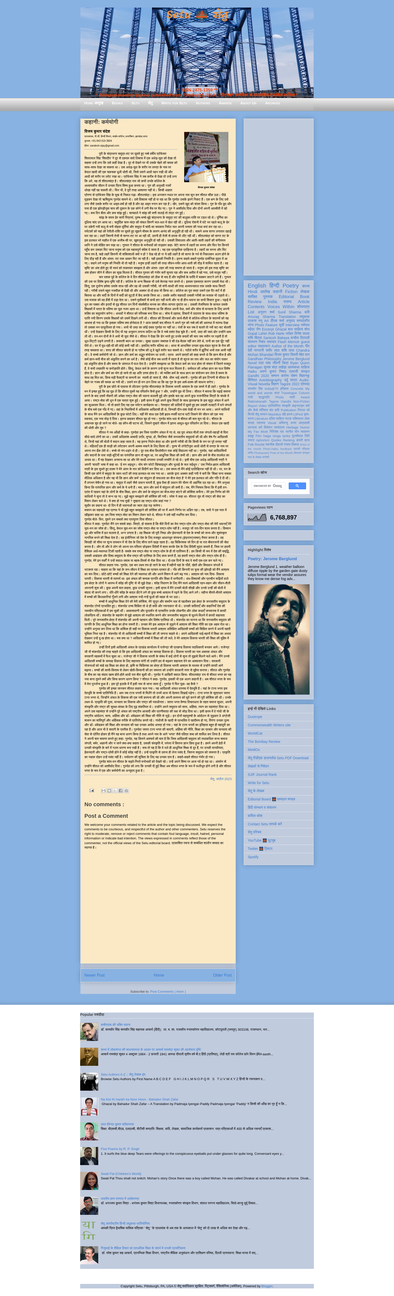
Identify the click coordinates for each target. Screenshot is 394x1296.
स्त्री (292, 397)
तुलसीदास (297, 436)
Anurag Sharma (261, 317)
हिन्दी (274, 285)
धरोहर (289, 333)
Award (305, 397)
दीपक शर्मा (277, 321)
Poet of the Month (281, 452)
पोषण (294, 376)
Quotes (276, 440)
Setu (135, 103)
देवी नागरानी (256, 350)
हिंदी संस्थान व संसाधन (262, 807)
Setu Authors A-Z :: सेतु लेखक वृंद (123, 1074)
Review (255, 301)
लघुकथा (305, 317)
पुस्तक (268, 296)
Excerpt (268, 329)
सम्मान (275, 376)
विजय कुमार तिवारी (286, 355)
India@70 (271, 389)
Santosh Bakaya (276, 338)
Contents (256, 306)
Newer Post (94, 975)
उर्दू (286, 380)
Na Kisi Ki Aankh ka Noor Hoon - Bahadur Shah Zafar (139, 1099)
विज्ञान (275, 384)
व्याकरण (305, 432)
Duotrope (255, 717)
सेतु (150, 103)
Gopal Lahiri (257, 333)
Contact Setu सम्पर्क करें (265, 824)
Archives (272, 103)
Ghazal (280, 329)
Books (117, 103)
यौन (297, 432)
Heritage (292, 427)
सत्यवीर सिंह (255, 389)
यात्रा (293, 380)
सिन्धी (251, 414)
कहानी (277, 291)
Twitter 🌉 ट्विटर (260, 849)
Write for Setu (174, 103)
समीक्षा (252, 296)
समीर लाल (272, 350)
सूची (281, 325)
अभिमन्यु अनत (287, 423)
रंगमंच (287, 444)
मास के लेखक (255, 457)
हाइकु (251, 436)
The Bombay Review (264, 742)
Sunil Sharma (289, 312)
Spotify (253, 857)
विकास (295, 444)
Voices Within (280, 306)
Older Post (222, 975)
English (257, 285)
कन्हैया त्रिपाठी (300, 338)
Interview (292, 325)
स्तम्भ (287, 301)
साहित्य (305, 367)
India (272, 301)
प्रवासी (293, 371)
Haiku (252, 371)
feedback (286, 448)
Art (266, 321)
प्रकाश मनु (255, 321)
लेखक (305, 291)
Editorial (286, 296)
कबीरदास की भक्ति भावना (115, 1025)
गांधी (250, 397)
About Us (248, 103)
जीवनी (276, 363)
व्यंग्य (251, 325)
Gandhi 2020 (258, 376)
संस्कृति (286, 406)
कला (277, 393)
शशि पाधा (287, 350)
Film (259, 436)
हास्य (289, 414)
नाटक (288, 418)
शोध (307, 329)
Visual (272, 423)
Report (252, 406)
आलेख (265, 291)
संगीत (250, 452)
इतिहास (284, 389)
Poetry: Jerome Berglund (272, 558)
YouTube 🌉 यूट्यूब (261, 840)
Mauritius (274, 414)
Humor (305, 427)
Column (304, 393)
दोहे (284, 414)
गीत (307, 346)
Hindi (252, 291)
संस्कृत (305, 371)
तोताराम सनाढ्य (302, 452)
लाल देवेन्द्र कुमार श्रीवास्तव (117, 1124)
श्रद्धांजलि (264, 397)
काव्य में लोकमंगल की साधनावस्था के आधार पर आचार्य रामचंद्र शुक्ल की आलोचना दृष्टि (151, 1049)
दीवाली (279, 444)
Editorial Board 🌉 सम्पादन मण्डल (271, 799)
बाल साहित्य (295, 329)
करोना (285, 376)
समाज (251, 440)
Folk (251, 444)
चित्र (285, 363)
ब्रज (307, 440)
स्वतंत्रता (279, 427)
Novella (264, 384)
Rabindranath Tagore (263, 401)
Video (263, 406)
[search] (268, 486)
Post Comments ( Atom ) (168, 991)
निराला (301, 410)
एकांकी (296, 448)
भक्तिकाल (298, 418)
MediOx (254, 750)
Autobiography (270, 380)
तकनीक (269, 444)
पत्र (261, 363)
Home (159, 975)
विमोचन (268, 427)
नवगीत (289, 432)
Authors (203, 103)
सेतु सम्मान (261, 414)
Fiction (291, 291)
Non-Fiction (301, 401)
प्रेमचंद (305, 384)
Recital (260, 444)
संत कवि (274, 410)
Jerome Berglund (296, 359)
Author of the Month (288, 346)
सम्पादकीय (303, 321)
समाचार (271, 342)
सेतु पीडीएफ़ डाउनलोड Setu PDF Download (278, 758)
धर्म (260, 427)
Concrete (296, 389)
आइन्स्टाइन (298, 406)
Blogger (266, 1286)
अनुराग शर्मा (266, 312)
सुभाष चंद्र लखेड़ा (275, 367)
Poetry (290, 285)
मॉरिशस (263, 410)
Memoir (294, 342)
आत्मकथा (294, 367)
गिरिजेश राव (277, 432)
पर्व (308, 410)
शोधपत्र (303, 306)
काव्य (306, 286)
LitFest (298, 414)
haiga (267, 436)
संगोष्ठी (265, 457)
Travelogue (289, 393)
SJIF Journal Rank (262, 775)
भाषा (268, 363)
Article (304, 301)
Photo (279, 397)
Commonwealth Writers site (269, 725)
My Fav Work (258, 432)
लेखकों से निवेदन (258, 766)
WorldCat (255, 733)
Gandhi (286, 401)
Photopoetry (261, 452)
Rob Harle (276, 333)
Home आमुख (93, 103)
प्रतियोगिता (274, 406)
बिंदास (258, 338)
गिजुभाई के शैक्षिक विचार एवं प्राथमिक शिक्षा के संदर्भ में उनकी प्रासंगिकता (143, 1248)
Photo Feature (266, 325)
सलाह (251, 423)
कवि (307, 312)
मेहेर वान (304, 355)
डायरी (299, 440)
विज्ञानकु (304, 376)
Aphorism (262, 440)
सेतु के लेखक (256, 791)
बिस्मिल (252, 380)
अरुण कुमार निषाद (273, 371)
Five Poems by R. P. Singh (120, 1149)
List (251, 312)
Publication (288, 410)
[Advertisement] (279, 196)
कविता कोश (255, 816)
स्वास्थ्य (261, 423)
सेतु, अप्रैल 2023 (221, 779)
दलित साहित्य (276, 418)
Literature (261, 418)
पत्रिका (306, 448)
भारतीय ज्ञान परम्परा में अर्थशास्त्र (120, 1199)
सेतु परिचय (254, 832)
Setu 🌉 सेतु (197, 15)
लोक (307, 418)
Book (305, 296)
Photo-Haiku (271, 448)
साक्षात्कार (264, 346)
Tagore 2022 (290, 384)
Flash (282, 342)
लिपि (307, 436)
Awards (225, 103)
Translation (287, 317)
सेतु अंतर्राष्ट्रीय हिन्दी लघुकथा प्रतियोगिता (125, 1223)
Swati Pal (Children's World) (121, 1174)
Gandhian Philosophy (264, 359)
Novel (252, 363)
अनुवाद (290, 321)
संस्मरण (252, 342)
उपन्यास (252, 427)
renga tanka (281, 436)
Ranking (288, 440)
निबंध (262, 342)
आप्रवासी (304, 423)
